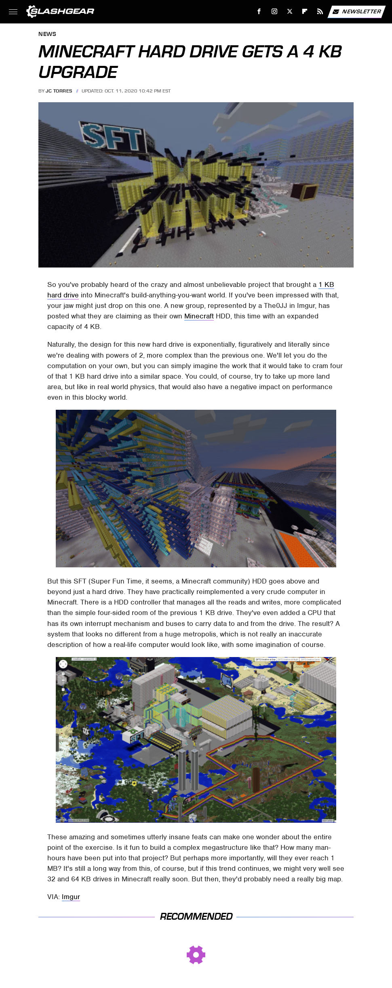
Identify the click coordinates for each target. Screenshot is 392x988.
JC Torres (59, 91)
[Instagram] (274, 11)
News (47, 34)
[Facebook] (259, 11)
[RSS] (320, 11)
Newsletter (356, 11)
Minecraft (199, 316)
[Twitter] (289, 11)
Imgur (71, 896)
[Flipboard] (305, 11)
